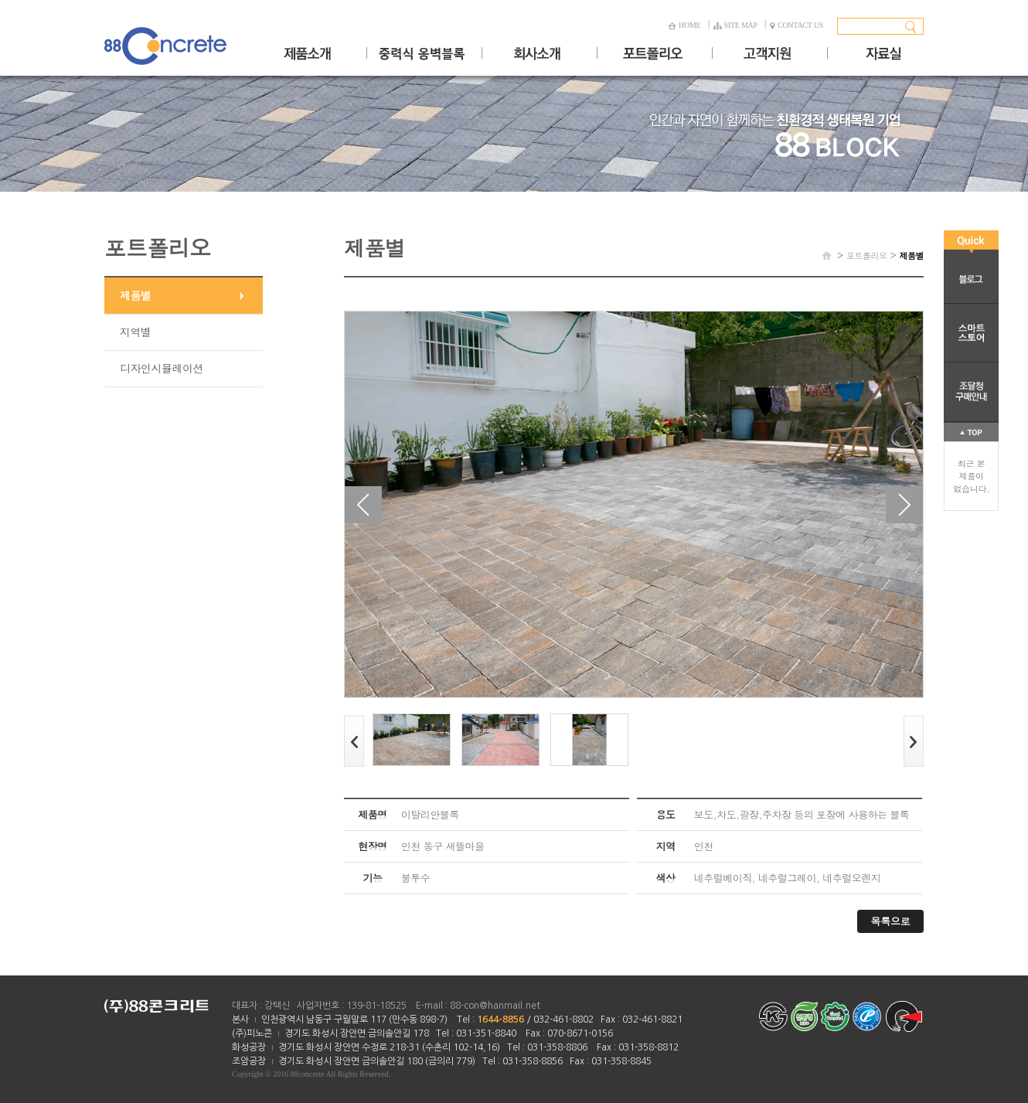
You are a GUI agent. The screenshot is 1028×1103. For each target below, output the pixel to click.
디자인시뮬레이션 (161, 368)
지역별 (135, 331)
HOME (684, 25)
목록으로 (891, 921)
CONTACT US (796, 25)
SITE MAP (735, 25)
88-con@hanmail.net (495, 1005)
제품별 (135, 295)
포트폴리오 (866, 255)
